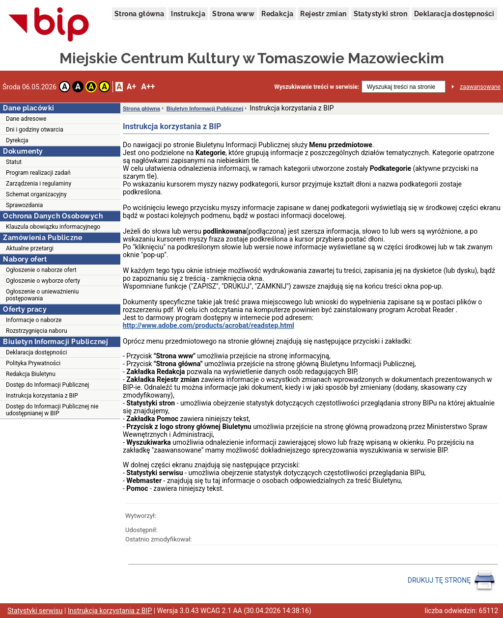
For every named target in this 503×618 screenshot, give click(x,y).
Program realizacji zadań (38, 172)
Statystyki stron (380, 14)
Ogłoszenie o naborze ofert (41, 270)
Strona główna (139, 14)
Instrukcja (188, 14)
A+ (131, 86)
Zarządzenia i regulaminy (38, 183)
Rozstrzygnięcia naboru (36, 330)
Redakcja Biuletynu (31, 374)
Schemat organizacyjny (36, 194)
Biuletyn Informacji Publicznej (205, 108)
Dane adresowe (26, 118)
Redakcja (277, 14)
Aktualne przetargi (30, 248)
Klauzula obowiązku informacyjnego (53, 226)
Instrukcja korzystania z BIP (42, 395)
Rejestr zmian (323, 14)
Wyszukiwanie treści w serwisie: (316, 86)
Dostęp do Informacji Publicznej (47, 384)
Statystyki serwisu (35, 611)
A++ (148, 86)
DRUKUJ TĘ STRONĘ (452, 580)
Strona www (233, 14)
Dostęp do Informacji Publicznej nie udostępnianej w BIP (52, 410)
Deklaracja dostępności (454, 14)
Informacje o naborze (33, 320)
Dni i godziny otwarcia (34, 129)
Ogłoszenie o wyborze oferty (43, 280)
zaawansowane (480, 86)
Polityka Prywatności (33, 363)
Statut (14, 162)
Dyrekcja (17, 140)
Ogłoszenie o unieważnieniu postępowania (42, 295)
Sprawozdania (24, 205)
